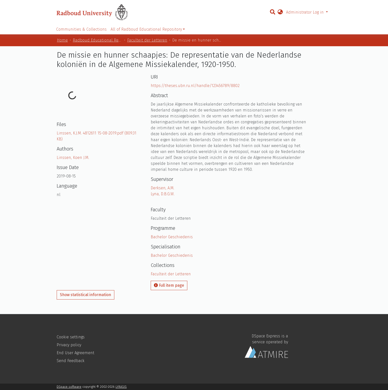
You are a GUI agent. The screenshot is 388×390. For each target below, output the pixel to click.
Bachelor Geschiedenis (172, 237)
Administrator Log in (305, 12)
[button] (280, 12)
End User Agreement (75, 352)
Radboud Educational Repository (97, 40)
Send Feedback (70, 360)
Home (62, 40)
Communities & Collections (81, 29)
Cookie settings (71, 337)
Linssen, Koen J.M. (73, 157)
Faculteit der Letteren (147, 40)
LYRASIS (121, 387)
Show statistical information (85, 294)
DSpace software (69, 387)
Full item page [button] (169, 285)
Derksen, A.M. (162, 188)
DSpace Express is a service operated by (266, 346)
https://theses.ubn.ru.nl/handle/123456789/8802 (195, 85)
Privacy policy (69, 345)
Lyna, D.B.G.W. (162, 194)
